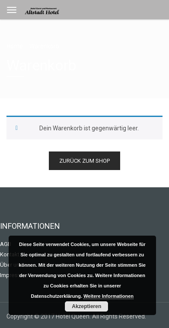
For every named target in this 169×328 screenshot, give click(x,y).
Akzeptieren (86, 306)
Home (14, 46)
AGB (5, 244)
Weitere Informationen (108, 296)
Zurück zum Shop (84, 161)
